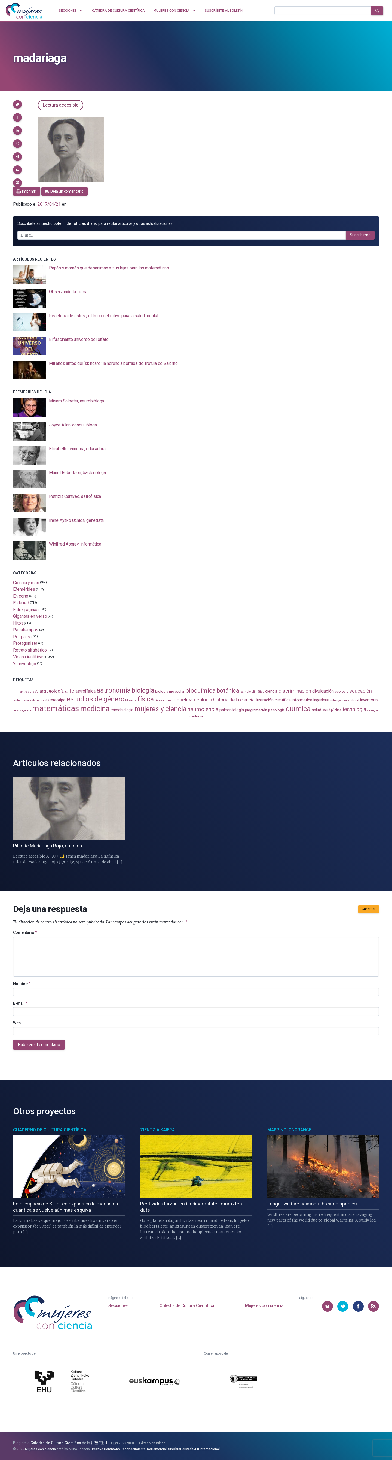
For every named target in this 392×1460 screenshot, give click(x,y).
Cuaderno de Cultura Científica (49, 1129)
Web (17, 1023)
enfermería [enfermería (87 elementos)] (21, 700)
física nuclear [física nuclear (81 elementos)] (164, 700)
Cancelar (368, 909)
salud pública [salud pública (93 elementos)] (332, 710)
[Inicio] (24, 10)
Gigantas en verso (30, 616)
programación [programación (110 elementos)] (256, 710)
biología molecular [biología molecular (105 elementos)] (169, 691)
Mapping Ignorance (289, 1129)
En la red (21, 602)
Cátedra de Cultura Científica (187, 1305)
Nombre (21, 984)
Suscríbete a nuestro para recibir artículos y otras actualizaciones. (95, 223)
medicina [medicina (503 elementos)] (94, 708)
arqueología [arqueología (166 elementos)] (51, 691)
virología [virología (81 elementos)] (372, 710)
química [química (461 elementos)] (298, 709)
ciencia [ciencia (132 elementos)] (271, 691)
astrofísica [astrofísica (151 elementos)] (85, 691)
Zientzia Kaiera (157, 1129)
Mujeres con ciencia (264, 1305)
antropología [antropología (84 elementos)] (29, 691)
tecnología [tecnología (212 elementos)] (354, 709)
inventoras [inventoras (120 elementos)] (369, 700)
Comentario (25, 932)
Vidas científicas (29, 656)
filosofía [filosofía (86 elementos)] (130, 700)
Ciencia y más (26, 582)
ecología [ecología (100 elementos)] (341, 691)
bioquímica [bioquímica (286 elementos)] (200, 690)
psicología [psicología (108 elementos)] (276, 710)
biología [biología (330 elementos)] (143, 690)
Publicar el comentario (39, 1044)
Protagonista (25, 643)
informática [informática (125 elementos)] (302, 700)
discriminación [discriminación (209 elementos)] (294, 691)
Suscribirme (360, 235)
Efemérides (24, 589)
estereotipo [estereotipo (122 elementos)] (55, 700)
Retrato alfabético (30, 650)
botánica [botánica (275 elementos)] (228, 690)
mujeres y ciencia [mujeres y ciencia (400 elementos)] (160, 709)
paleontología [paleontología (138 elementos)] (231, 709)
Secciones (118, 1305)
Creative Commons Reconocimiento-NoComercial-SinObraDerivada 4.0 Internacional (155, 1449)
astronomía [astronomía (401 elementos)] (114, 690)
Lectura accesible (60, 105)
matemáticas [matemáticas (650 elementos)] (55, 708)
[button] (17, 104)
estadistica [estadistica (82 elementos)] (37, 700)
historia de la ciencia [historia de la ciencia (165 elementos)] (233, 699)
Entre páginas (26, 609)
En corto (20, 596)
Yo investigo (24, 663)
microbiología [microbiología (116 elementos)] (122, 710)
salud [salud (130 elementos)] (316, 709)
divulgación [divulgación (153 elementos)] (323, 691)
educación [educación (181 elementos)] (360, 691)
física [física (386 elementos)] (145, 699)
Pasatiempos (25, 629)
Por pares (22, 636)
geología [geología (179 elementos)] (203, 699)
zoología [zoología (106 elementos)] (196, 716)
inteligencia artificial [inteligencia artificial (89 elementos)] (344, 700)
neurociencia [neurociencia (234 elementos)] (203, 709)
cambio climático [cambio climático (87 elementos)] (252, 691)
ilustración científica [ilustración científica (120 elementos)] (273, 700)
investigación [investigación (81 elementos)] (22, 710)
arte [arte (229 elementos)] (69, 690)
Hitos (18, 623)
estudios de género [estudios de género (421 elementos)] (95, 699)
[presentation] (196, 274)
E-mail (20, 1003)
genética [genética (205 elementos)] (183, 699)
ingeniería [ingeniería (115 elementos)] (321, 700)
